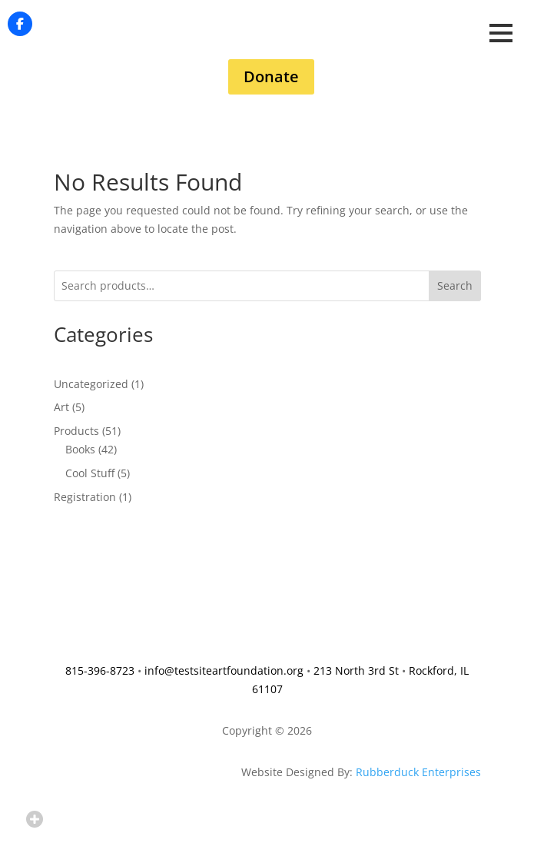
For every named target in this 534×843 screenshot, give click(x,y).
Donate (271, 76)
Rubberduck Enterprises (418, 772)
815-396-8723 (99, 670)
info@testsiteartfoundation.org (223, 670)
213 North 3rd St (356, 670)
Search (455, 285)
